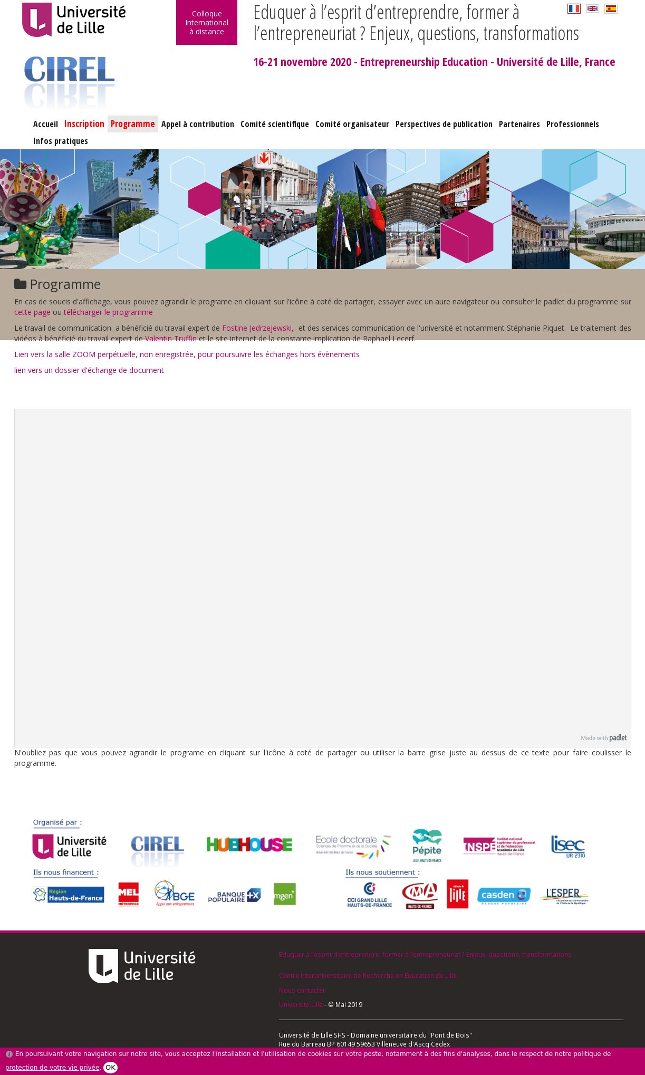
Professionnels (572, 124)
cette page (32, 312)
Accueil (45, 124)
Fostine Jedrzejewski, (260, 328)
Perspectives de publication (444, 124)
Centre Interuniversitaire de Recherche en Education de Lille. (368, 975)
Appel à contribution (197, 124)
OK (110, 1067)
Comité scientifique (274, 124)
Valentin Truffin (171, 338)
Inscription (84, 124)
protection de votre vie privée (52, 1067)
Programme (133, 124)
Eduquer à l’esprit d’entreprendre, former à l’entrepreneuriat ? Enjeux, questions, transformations (425, 954)
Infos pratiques (60, 141)
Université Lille (301, 1004)
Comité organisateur (352, 124)
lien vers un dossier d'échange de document (89, 370)
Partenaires (519, 124)
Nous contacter (302, 990)
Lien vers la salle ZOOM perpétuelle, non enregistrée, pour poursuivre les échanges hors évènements (187, 354)
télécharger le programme (108, 312)
